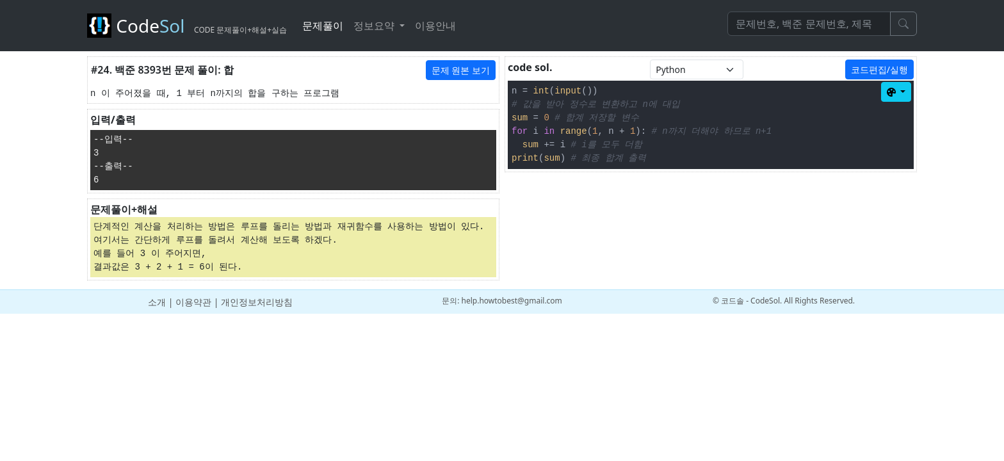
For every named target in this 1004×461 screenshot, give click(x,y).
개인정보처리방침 (257, 302)
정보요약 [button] (375, 26)
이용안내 (435, 26)
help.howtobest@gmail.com (512, 300)
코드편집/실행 (879, 69)
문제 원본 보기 (461, 70)
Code (187, 25)
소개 (157, 302)
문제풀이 (322, 26)
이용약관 (193, 302)
